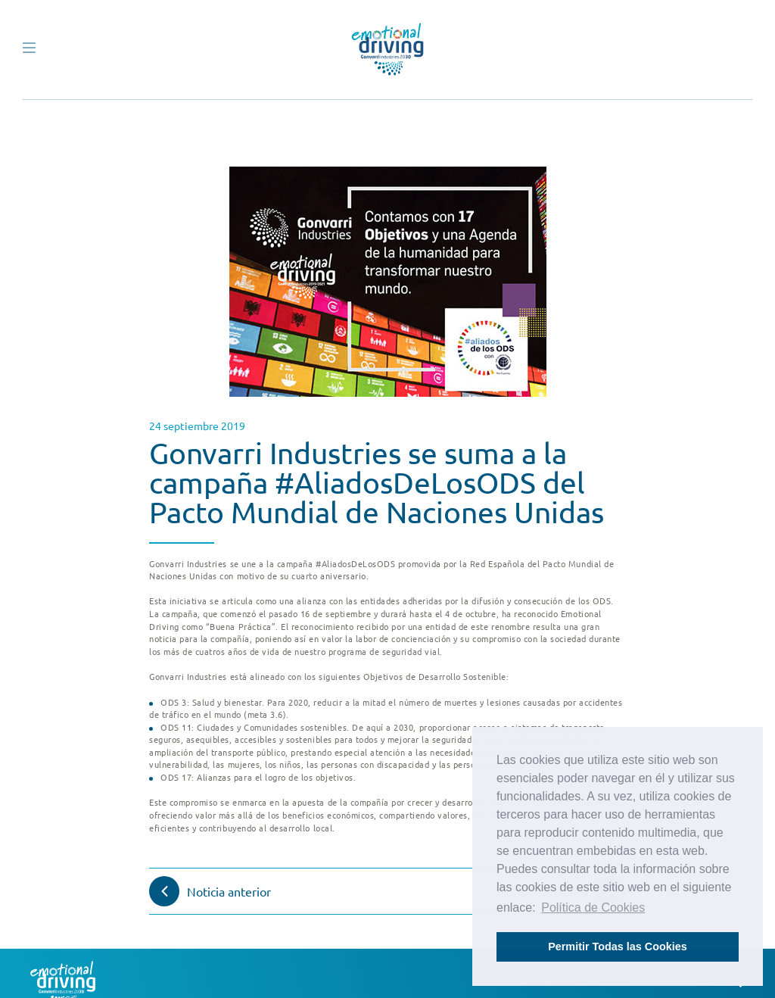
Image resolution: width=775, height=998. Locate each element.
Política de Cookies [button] (593, 907)
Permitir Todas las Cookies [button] (617, 946)
